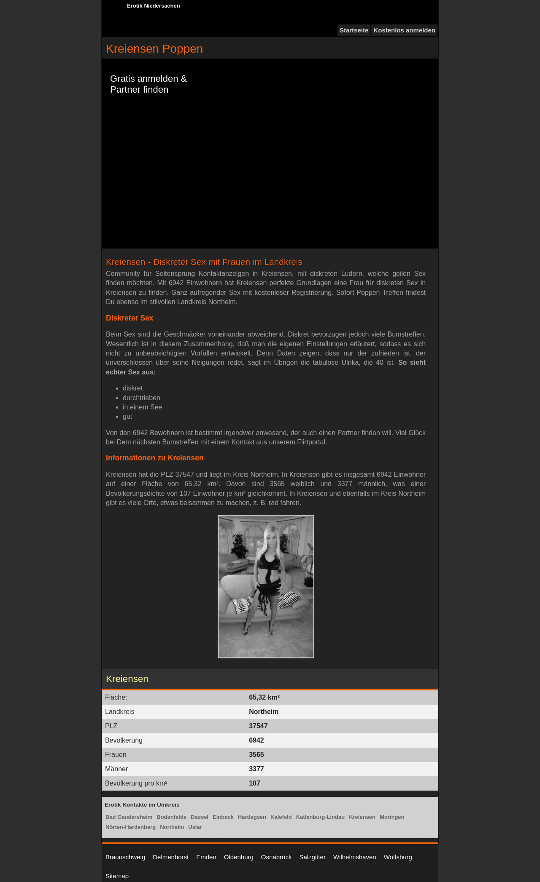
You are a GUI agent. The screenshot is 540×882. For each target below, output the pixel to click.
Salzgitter (312, 857)
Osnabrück (276, 857)
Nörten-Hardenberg (130, 827)
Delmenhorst (171, 857)
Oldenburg (239, 857)
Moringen (392, 817)
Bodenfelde (171, 817)
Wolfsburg (398, 857)
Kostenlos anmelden (404, 30)
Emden (206, 857)
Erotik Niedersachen (153, 6)
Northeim (172, 827)
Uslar (195, 827)
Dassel (199, 817)
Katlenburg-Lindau (320, 817)
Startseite (354, 30)
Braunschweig (125, 857)
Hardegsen (252, 817)
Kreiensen (362, 817)
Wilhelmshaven (354, 857)
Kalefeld (281, 817)
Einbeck (223, 817)
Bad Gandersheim (128, 817)
